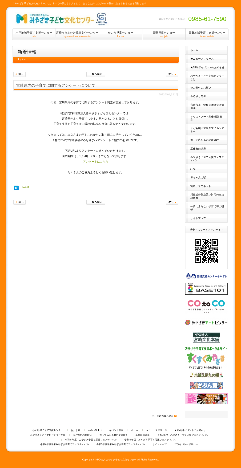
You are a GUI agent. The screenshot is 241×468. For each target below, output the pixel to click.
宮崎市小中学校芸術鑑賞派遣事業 (207, 106)
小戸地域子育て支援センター (47, 430)
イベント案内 (116, 430)
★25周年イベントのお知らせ (207, 67)
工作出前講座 (198, 148)
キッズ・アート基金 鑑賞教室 (206, 118)
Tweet (25, 187)
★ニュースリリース (202, 58)
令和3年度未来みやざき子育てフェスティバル (120, 444)
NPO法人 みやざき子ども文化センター (116, 459)
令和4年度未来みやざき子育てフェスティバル (64, 444)
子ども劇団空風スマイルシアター (207, 130)
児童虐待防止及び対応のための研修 (207, 196)
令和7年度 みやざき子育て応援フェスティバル (182, 435)
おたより (75, 430)
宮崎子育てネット (200, 186)
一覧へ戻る (95, 74)
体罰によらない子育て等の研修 (207, 208)
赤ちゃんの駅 (198, 177)
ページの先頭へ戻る (164, 416)
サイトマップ (198, 218)
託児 (193, 168)
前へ (19, 74)
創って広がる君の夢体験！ (205, 139)
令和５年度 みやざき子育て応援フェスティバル (150, 440)
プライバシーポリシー (186, 444)
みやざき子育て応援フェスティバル (207, 159)
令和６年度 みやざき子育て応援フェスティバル (91, 440)
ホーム (194, 50)
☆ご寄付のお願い (200, 87)
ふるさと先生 (198, 96)
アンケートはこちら (95, 161)
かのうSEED (94, 430)
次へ (172, 74)
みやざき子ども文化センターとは (207, 77)
